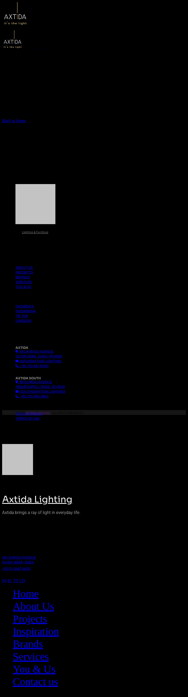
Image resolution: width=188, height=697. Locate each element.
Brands (22, 277)
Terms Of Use (27, 418)
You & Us (23, 287)
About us (24, 268)
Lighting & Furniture (35, 232)
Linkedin (23, 321)
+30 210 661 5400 (31, 366)
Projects (24, 272)
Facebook (24, 306)
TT (15, 580)
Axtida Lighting (38, 413)
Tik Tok (21, 316)
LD (22, 580)
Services (23, 282)
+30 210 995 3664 (32, 396)
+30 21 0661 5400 (16, 569)
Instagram (25, 311)
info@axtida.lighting (38, 361)
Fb (4, 580)
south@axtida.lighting (40, 392)
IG (10, 580)
